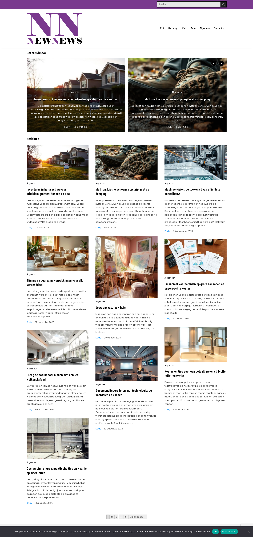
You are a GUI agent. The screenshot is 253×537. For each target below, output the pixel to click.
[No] (248, 531)
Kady (67, 126)
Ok (215, 531)
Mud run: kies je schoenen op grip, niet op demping (177, 99)
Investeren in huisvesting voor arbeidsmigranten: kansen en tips (76, 99)
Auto (193, 28)
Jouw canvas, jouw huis (110, 307)
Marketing (173, 28)
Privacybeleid (229, 531)
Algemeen (205, 28)
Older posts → (138, 517)
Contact (218, 28)
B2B (162, 28)
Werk (184, 28)
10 (126, 517)
